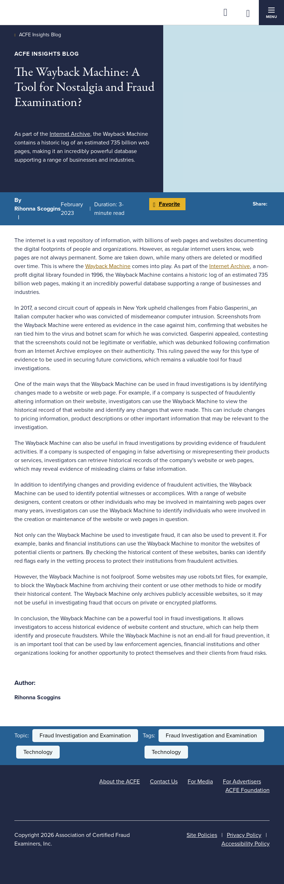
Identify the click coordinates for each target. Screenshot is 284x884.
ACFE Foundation (247, 790)
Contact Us (164, 781)
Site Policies (202, 835)
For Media (200, 781)
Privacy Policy (244, 835)
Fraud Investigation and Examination (85, 735)
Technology (37, 752)
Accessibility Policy (245, 843)
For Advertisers (242, 781)
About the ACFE (119, 781)
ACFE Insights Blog (40, 35)
